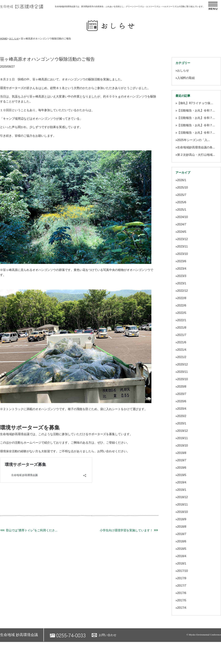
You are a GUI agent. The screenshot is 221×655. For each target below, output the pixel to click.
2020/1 (181, 423)
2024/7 (181, 224)
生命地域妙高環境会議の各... (196, 147)
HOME (3, 38)
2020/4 (181, 408)
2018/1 (181, 563)
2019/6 (181, 467)
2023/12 (182, 239)
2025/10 (182, 187)
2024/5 (181, 231)
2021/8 (181, 327)
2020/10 (182, 379)
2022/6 (181, 305)
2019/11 (182, 438)
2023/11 (182, 246)
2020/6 (181, 401)
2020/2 (181, 416)
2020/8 (181, 386)
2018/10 (182, 511)
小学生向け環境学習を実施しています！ (129, 530)
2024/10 (182, 217)
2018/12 (182, 497)
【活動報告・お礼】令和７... (196, 110)
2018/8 (181, 526)
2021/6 (181, 342)
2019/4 (181, 482)
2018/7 (181, 534)
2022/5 (181, 312)
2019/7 (181, 460)
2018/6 (181, 541)
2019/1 (181, 489)
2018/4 (181, 556)
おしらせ (14, 38)
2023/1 (181, 283)
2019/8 (181, 452)
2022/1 (181, 320)
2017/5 (181, 600)
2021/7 (181, 335)
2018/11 (182, 504)
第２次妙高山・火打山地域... (196, 154)
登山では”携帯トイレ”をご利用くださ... (28, 530)
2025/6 (181, 202)
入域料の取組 (186, 77)
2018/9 (181, 519)
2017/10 (182, 570)
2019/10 (182, 445)
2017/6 (181, 593)
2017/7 (181, 585)
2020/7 (181, 394)
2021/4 (181, 349)
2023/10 (182, 253)
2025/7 (181, 194)
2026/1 (181, 180)
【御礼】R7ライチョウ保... (195, 103)
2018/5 (181, 548)
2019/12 (182, 430)
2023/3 (181, 276)
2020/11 (182, 371)
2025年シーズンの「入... (193, 140)
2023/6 (181, 261)
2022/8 (181, 298)
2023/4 (181, 268)
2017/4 (181, 607)
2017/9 (181, 578)
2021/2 (181, 357)
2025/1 (181, 209)
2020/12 (182, 364)
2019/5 (181, 475)
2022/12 (182, 290)
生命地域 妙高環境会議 (19, 635)
